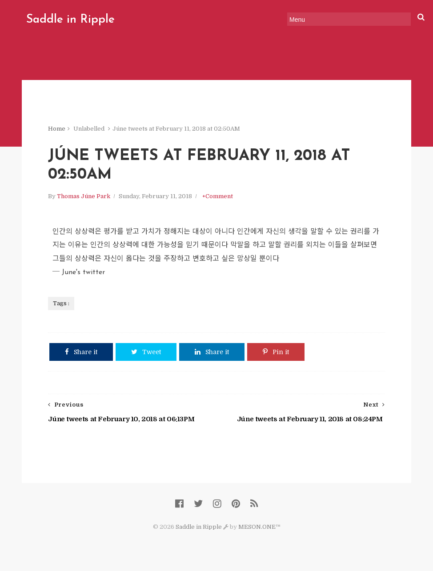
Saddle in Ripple (70, 20)
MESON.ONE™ (259, 526)
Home (56, 128)
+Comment (217, 196)
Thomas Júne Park (83, 196)
